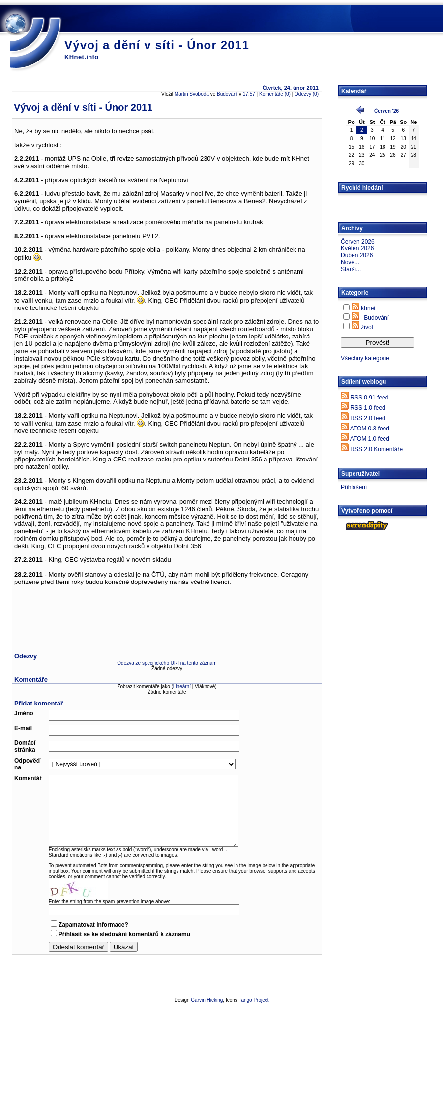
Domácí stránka (24, 746)
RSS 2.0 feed (367, 418)
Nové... (350, 262)
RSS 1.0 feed (367, 407)
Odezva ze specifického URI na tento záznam (166, 663)
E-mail (23, 728)
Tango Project (253, 1000)
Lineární (182, 686)
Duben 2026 (357, 255)
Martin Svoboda (192, 94)
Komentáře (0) (275, 94)
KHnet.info (81, 57)
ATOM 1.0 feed (369, 438)
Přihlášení (354, 487)
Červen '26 (386, 111)
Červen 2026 (358, 241)
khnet (368, 308)
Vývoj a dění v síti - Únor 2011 (156, 45)
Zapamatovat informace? (93, 924)
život (367, 327)
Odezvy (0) (307, 94)
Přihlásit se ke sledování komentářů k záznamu (124, 934)
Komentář (28, 778)
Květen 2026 (357, 248)
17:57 (249, 94)
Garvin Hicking (207, 1000)
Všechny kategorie (365, 358)
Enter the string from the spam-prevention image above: (109, 901)
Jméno (23, 713)
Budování (227, 94)
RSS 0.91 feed (369, 397)
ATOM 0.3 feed (369, 428)
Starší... (351, 269)
